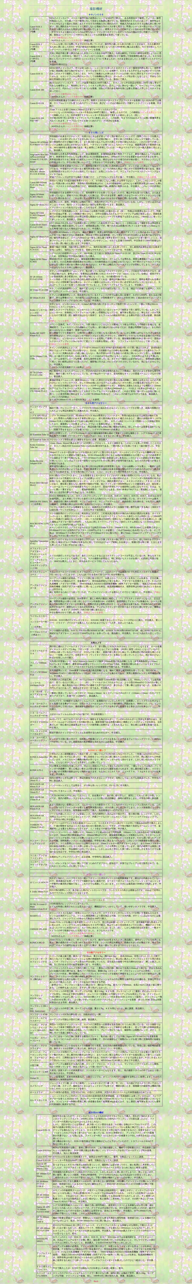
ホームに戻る (96, 4)
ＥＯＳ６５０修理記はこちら (63, 123)
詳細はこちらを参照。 (135, 162)
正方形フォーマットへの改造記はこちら (69, 129)
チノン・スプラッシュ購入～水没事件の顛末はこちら (75, 933)
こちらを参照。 (129, 429)
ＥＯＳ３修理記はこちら (61, 37)
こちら (70, 64)
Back (96, 1281)
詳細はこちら (56, 909)
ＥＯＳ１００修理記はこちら (63, 94)
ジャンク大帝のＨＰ (74, 40)
